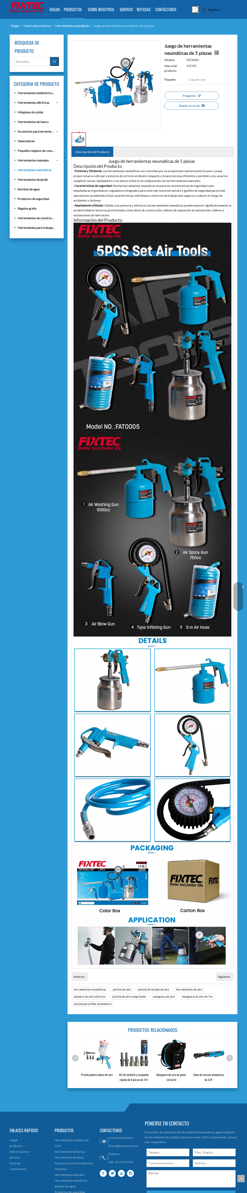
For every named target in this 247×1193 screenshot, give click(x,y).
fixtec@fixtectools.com (123, 1146)
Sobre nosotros (20, 1151)
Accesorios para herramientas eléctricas (38, 131)
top (241, 1178)
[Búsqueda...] (32, 61)
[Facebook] (103, 1173)
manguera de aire (164, 996)
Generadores (26, 141)
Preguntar (192, 95)
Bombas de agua (29, 189)
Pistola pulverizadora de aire (97, 1075)
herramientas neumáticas (90, 989)
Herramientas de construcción (38, 218)
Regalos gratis (27, 208)
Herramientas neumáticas (35, 170)
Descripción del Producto (92, 152)
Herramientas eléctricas (33, 102)
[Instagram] (130, 1173)
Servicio (15, 1157)
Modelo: (169, 60)
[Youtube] (121, 1173)
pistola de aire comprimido (129, 996)
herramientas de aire (189, 989)
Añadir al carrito (192, 105)
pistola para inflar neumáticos (93, 1004)
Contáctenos (18, 1169)
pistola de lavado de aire (153, 989)
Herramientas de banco (33, 122)
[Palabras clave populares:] (195, 9)
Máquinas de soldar (30, 112)
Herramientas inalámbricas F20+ (38, 93)
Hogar (14, 1140)
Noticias (15, 1163)
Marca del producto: (170, 68)
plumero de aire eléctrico (90, 996)
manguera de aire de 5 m (197, 996)
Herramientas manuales (33, 160)
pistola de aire (122, 989)
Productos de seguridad (33, 199)
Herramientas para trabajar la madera (38, 227)
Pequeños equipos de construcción (38, 150)
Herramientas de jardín (33, 179)
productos (16, 1146)
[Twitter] (112, 1173)
